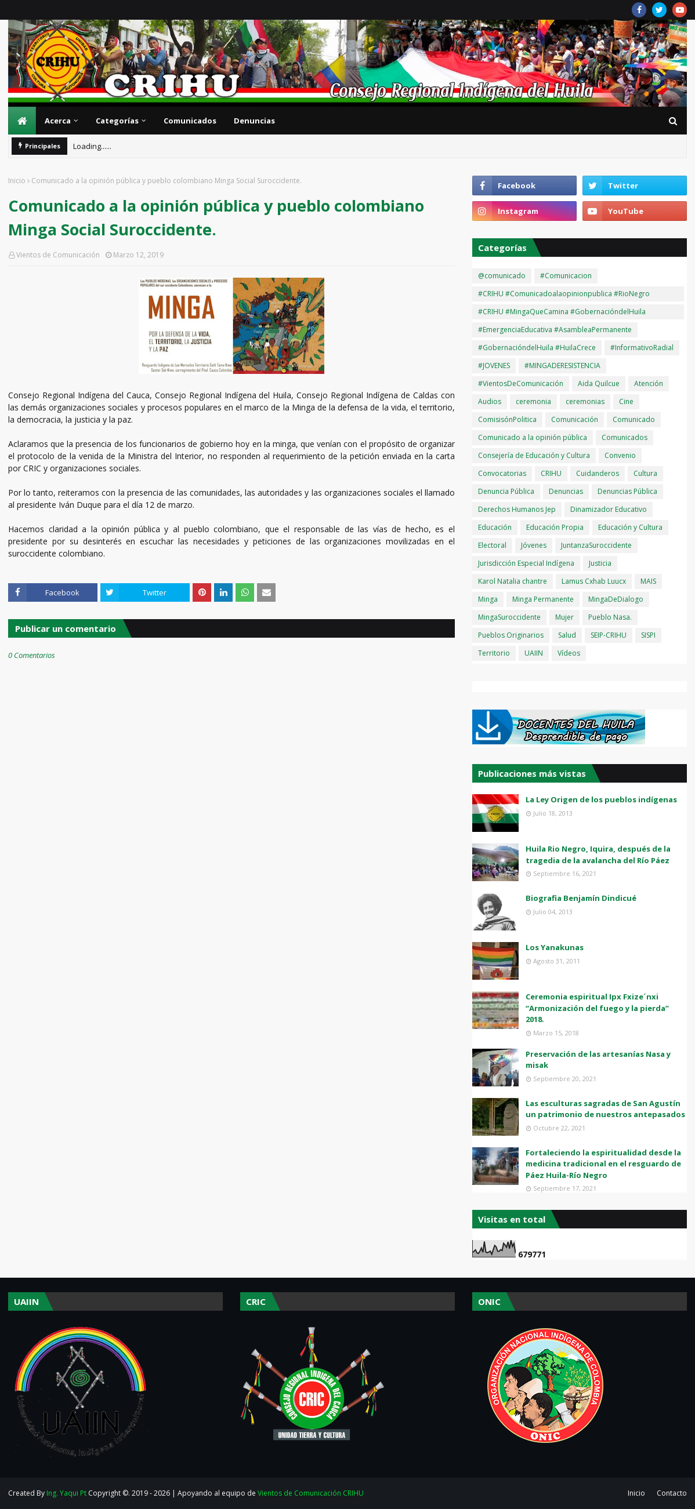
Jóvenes (533, 545)
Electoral (492, 545)
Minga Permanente (543, 599)
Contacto (672, 1493)
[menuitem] (22, 120)
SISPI (648, 635)
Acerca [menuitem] (58, 120)
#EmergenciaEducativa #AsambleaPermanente (555, 329)
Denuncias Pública (627, 491)
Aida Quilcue (599, 383)
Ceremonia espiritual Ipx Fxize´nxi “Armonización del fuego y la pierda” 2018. (597, 1007)
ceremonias (585, 401)
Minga (488, 599)
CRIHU (551, 473)
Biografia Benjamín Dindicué (581, 898)
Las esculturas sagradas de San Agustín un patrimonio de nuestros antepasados (605, 1109)
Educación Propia (555, 527)
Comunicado (634, 419)
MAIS (648, 581)
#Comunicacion (566, 276)
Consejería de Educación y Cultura (534, 455)
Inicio (17, 181)
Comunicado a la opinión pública (532, 437)
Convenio (620, 455)
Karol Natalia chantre (512, 581)
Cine (626, 401)
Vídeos (569, 653)
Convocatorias (502, 473)
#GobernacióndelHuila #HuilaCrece (537, 347)
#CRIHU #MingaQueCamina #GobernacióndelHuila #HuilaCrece (562, 313)
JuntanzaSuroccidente (596, 545)
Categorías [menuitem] (117, 120)
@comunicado (502, 276)
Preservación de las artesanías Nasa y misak (598, 1060)
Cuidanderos (597, 473)
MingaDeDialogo (615, 599)
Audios (489, 401)
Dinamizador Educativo (608, 509)
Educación (495, 527)
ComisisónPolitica (507, 419)
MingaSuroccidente (509, 617)
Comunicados (624, 437)
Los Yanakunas (555, 947)
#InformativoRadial (642, 347)
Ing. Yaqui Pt (66, 1493)
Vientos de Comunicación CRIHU (311, 1493)
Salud (567, 635)
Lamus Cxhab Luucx (594, 581)
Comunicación (574, 419)
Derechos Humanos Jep (517, 509)
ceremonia (533, 401)
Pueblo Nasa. (610, 617)
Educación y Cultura (630, 527)
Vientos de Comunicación (58, 255)
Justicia (600, 563)
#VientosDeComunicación (520, 383)
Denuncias (566, 491)
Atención (648, 383)
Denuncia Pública (506, 491)
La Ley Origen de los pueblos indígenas (601, 799)
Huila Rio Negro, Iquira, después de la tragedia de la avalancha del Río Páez (598, 854)
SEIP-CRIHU (609, 635)
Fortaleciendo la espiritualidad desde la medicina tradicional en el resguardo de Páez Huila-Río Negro (603, 1163)
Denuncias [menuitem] (254, 120)
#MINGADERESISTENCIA (562, 365)
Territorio (494, 653)
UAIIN (533, 653)
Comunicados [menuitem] (190, 120)
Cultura (645, 473)
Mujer (564, 617)
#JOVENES (494, 365)
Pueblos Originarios (511, 635)
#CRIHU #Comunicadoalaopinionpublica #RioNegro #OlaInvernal (564, 295)
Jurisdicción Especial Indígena (526, 563)
